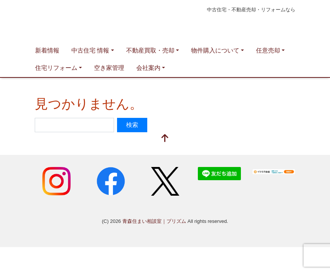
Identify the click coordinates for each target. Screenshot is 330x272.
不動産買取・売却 (150, 50)
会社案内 (148, 68)
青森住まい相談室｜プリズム (106, 21)
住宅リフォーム (56, 68)
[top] (165, 139)
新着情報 (47, 50)
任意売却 (268, 50)
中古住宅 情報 (90, 50)
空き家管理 (109, 68)
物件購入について (215, 50)
